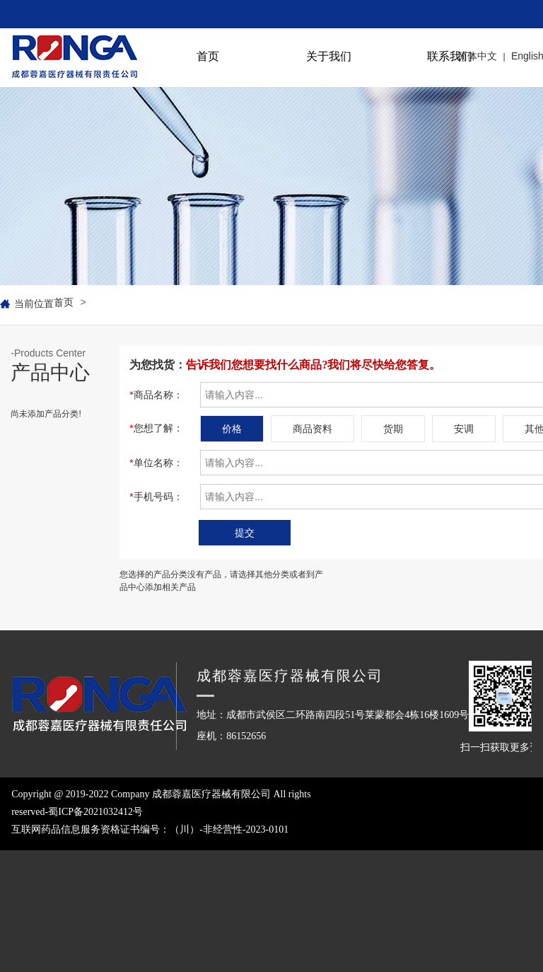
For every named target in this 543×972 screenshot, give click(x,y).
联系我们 (449, 56)
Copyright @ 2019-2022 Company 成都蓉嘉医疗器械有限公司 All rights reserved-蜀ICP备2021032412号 (171, 831)
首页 (208, 56)
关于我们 (328, 56)
